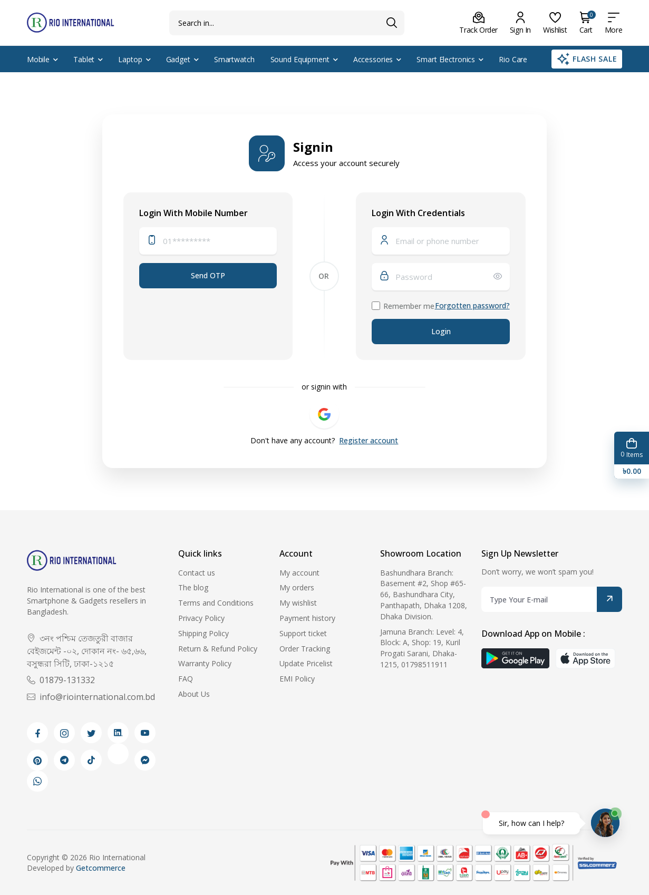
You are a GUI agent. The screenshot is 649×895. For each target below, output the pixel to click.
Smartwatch (234, 59)
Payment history (307, 618)
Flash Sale (587, 59)
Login (441, 331)
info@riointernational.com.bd (91, 697)
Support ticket (303, 633)
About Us (194, 694)
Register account (368, 440)
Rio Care (513, 59)
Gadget (178, 59)
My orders (296, 587)
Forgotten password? (472, 305)
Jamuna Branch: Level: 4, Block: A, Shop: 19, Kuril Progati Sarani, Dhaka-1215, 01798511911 (422, 648)
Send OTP (208, 275)
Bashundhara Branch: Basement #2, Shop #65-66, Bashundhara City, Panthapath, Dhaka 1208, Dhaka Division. (423, 594)
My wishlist (298, 603)
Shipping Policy (203, 633)
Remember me (408, 306)
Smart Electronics (445, 59)
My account (299, 573)
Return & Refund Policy (217, 649)
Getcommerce (100, 868)
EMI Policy (297, 679)
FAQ (185, 679)
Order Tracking (304, 649)
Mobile (38, 59)
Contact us (196, 573)
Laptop (130, 59)
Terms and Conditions (216, 603)
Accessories (373, 59)
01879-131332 (61, 680)
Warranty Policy (204, 663)
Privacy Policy (201, 618)
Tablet (83, 59)
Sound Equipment (300, 59)
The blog (193, 587)
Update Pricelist (306, 663)
